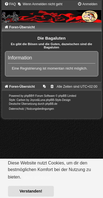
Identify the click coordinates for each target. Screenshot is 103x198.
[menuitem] (10, 4)
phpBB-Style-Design (58, 99)
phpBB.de (51, 103)
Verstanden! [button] (31, 191)
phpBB (28, 95)
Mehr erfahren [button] (37, 177)
